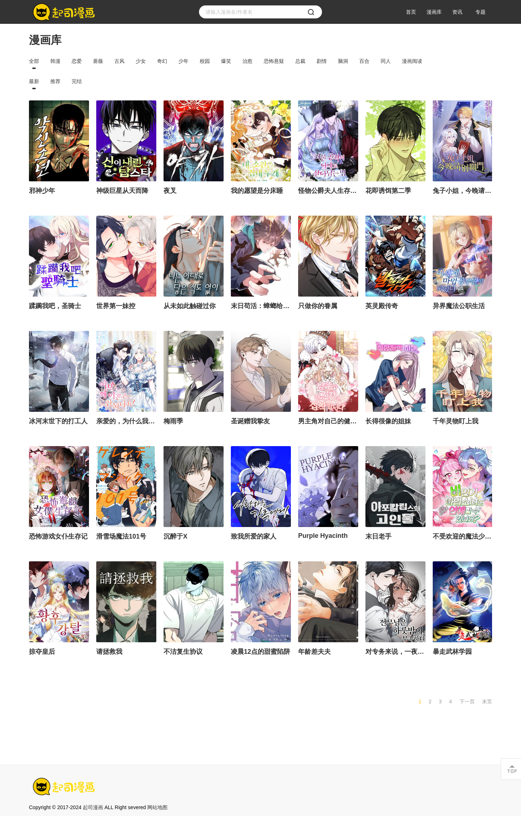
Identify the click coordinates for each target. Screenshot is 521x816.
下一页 (467, 701)
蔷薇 (98, 61)
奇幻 (162, 61)
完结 (77, 81)
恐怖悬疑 (274, 61)
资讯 (457, 12)
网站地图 (157, 807)
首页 (411, 12)
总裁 (300, 61)
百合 (364, 61)
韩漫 (55, 61)
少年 (183, 61)
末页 (487, 701)
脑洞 (343, 61)
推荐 (55, 81)
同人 (386, 61)
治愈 (247, 61)
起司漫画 (93, 807)
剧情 (322, 61)
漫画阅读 (412, 61)
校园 (205, 61)
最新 (34, 81)
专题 (480, 12)
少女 (141, 61)
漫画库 (434, 12)
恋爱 (77, 61)
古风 (119, 61)
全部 (34, 61)
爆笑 (226, 61)
